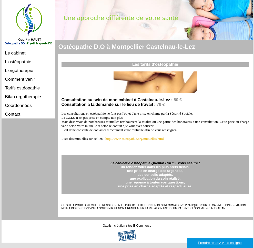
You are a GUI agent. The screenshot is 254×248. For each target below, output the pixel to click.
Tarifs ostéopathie (22, 87)
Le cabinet (15, 53)
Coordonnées (18, 105)
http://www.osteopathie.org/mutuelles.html (134, 139)
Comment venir (20, 79)
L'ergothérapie (19, 70)
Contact (13, 114)
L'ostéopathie (18, 61)
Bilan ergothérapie (23, 96)
